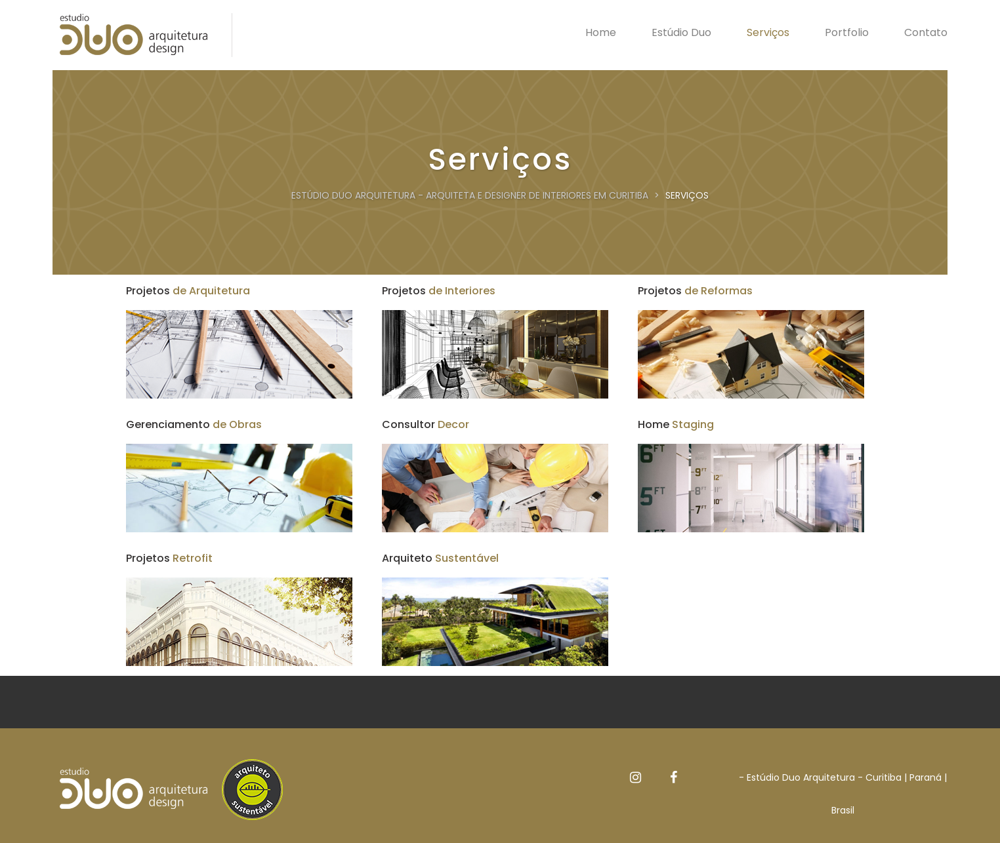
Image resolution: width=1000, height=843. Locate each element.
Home (600, 32)
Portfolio (847, 32)
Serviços (768, 32)
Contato (926, 32)
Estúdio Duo (681, 32)
